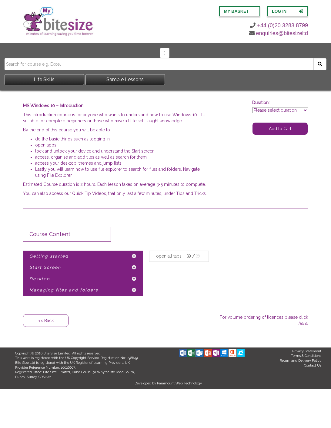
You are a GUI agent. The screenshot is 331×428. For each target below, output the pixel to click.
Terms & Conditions (306, 356)
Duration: (260, 102)
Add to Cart (280, 128)
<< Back (46, 320)
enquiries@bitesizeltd (278, 33)
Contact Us (312, 365)
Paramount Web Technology (179, 383)
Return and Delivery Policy (300, 361)
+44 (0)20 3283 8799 (279, 25)
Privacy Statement (306, 351)
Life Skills (44, 79)
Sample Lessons (125, 79)
